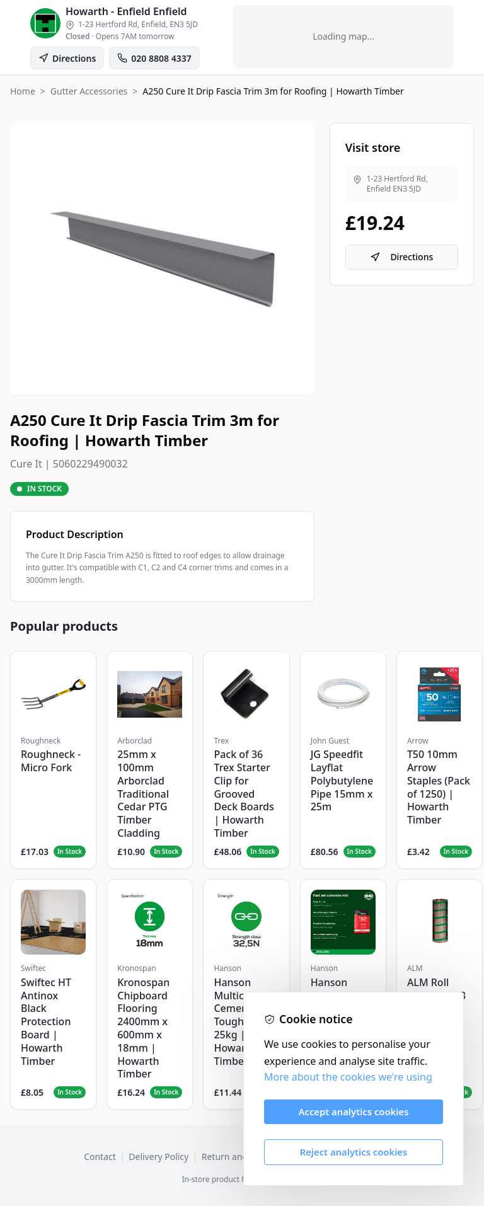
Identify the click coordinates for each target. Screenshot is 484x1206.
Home (22, 91)
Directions (401, 257)
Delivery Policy (158, 1157)
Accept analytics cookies (354, 1111)
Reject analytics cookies (354, 1152)
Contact (100, 1157)
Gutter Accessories (88, 91)
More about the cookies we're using (348, 1077)
